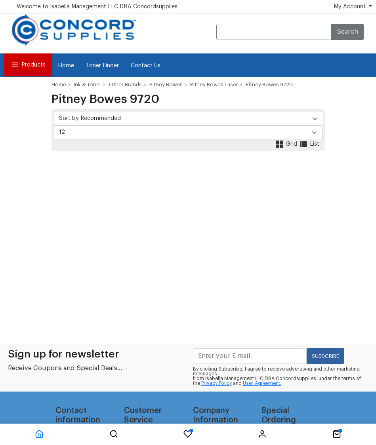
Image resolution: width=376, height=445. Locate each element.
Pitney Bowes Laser (214, 84)
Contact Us (145, 65)
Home (66, 65)
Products (28, 65)
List (309, 144)
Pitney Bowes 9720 (269, 84)
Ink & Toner (87, 84)
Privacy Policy (216, 383)
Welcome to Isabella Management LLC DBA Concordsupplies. (98, 7)
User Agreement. (262, 383)
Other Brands (125, 84)
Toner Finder (102, 65)
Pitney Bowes (166, 84)
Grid (287, 144)
